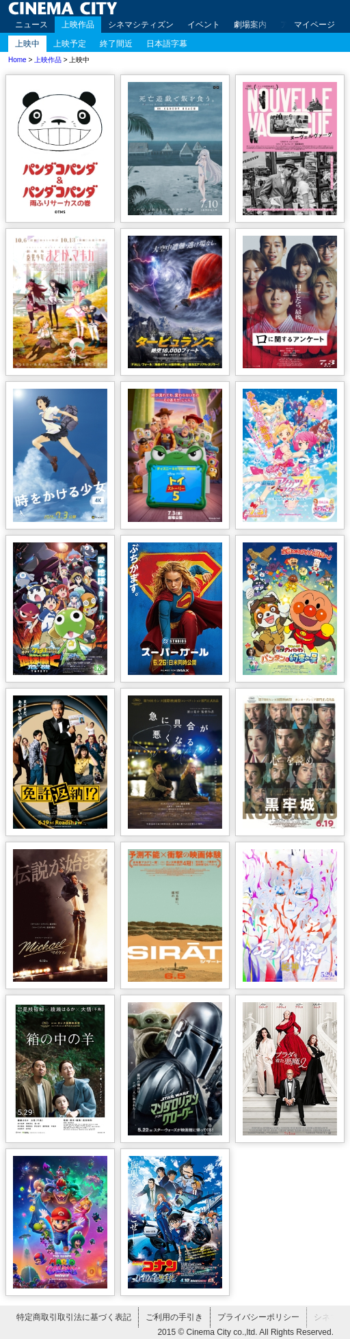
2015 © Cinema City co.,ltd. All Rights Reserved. (245, 1332)
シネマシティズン (141, 24)
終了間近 (116, 44)
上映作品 (78, 24)
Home (17, 60)
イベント (203, 24)
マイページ (314, 24)
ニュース (31, 24)
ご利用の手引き (174, 1317)
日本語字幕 (166, 44)
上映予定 (69, 44)
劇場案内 (250, 24)
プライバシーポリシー (258, 1317)
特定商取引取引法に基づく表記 (73, 1317)
